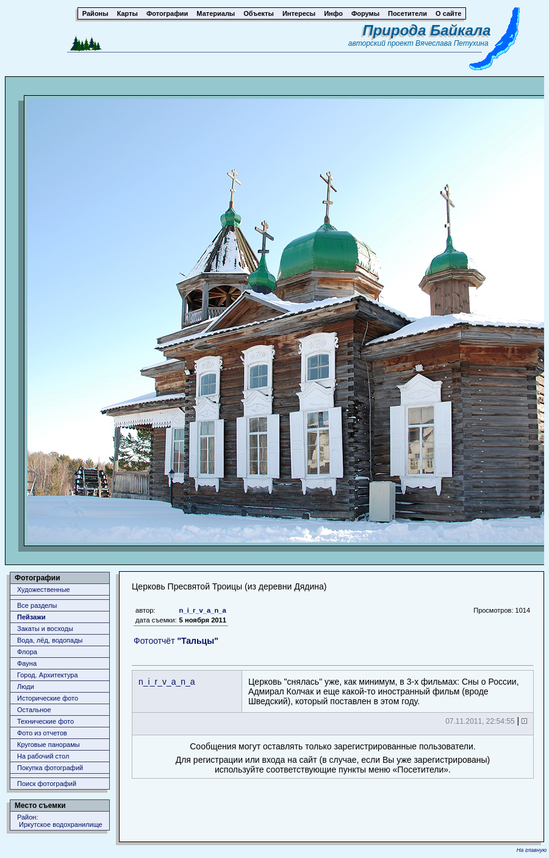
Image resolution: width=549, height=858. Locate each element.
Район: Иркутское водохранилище (59, 820)
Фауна (27, 663)
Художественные (43, 589)
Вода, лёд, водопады (49, 640)
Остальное (34, 709)
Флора (27, 651)
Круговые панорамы (48, 744)
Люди (25, 686)
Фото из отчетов (42, 733)
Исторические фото (47, 698)
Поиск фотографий (46, 783)
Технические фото (45, 721)
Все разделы (37, 605)
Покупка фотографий (50, 767)
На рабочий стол (43, 756)
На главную (532, 850)
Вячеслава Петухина (452, 43)
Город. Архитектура (47, 675)
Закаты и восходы (45, 628)
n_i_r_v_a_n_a (202, 610)
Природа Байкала (426, 30)
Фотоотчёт (176, 641)
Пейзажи (31, 617)
